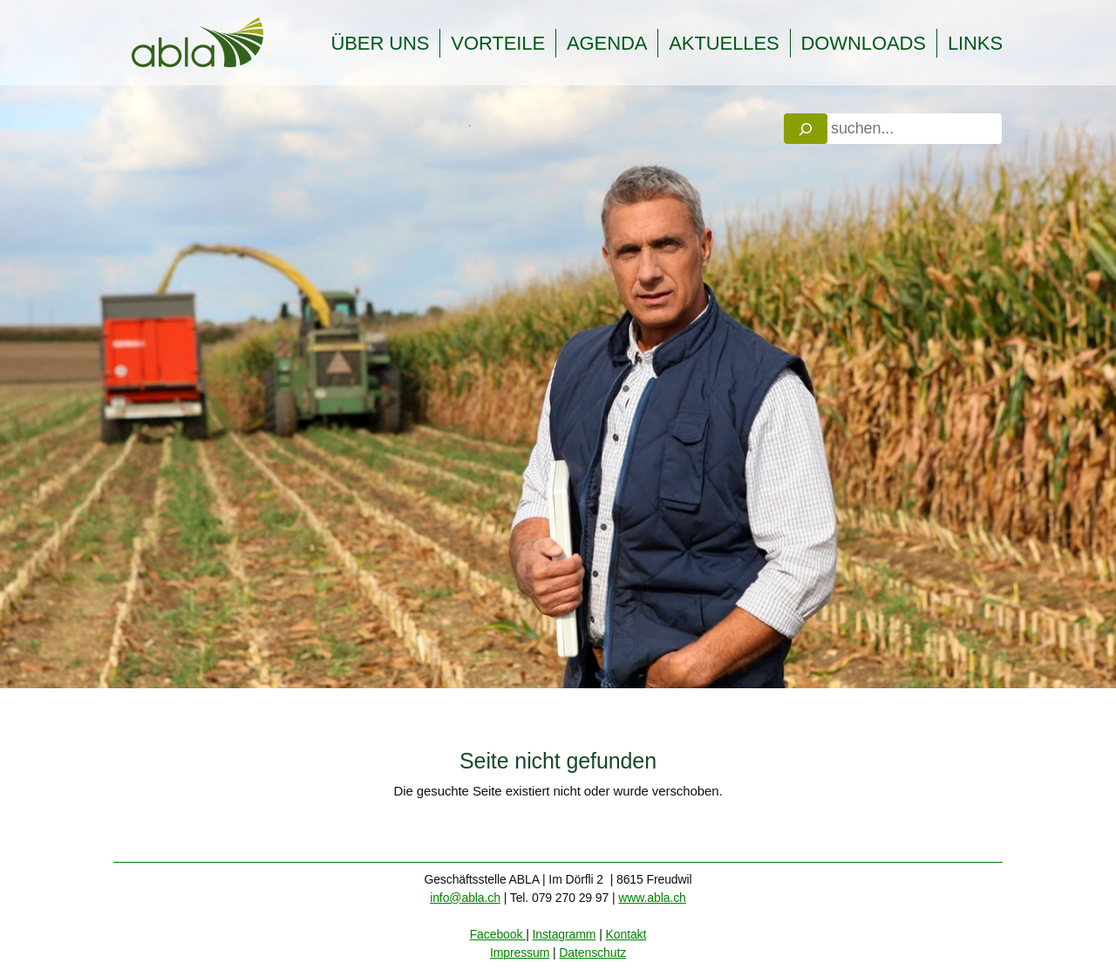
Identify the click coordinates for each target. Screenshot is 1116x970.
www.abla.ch (652, 898)
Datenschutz (592, 953)
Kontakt (626, 934)
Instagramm (563, 934)
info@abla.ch (465, 898)
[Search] (805, 128)
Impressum (519, 953)
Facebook (498, 934)
